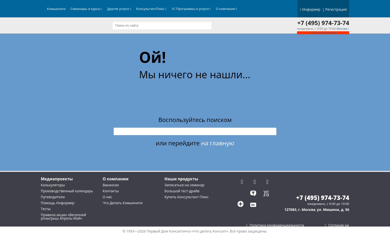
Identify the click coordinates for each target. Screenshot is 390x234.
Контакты (111, 191)
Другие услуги (119, 8)
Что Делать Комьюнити (123, 202)
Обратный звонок (323, 33)
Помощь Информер (57, 202)
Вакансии (111, 185)
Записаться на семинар (184, 185)
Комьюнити (56, 8)
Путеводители (53, 197)
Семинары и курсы (86, 8)
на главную (217, 143)
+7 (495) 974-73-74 (323, 23)
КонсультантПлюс (151, 8)
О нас (107, 197)
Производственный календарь (67, 191)
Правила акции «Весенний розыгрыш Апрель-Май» (63, 216)
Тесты (46, 208)
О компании (226, 8)
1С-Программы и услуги (191, 8)
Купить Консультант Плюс (186, 197)
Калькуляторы (53, 185)
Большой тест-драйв (181, 191)
